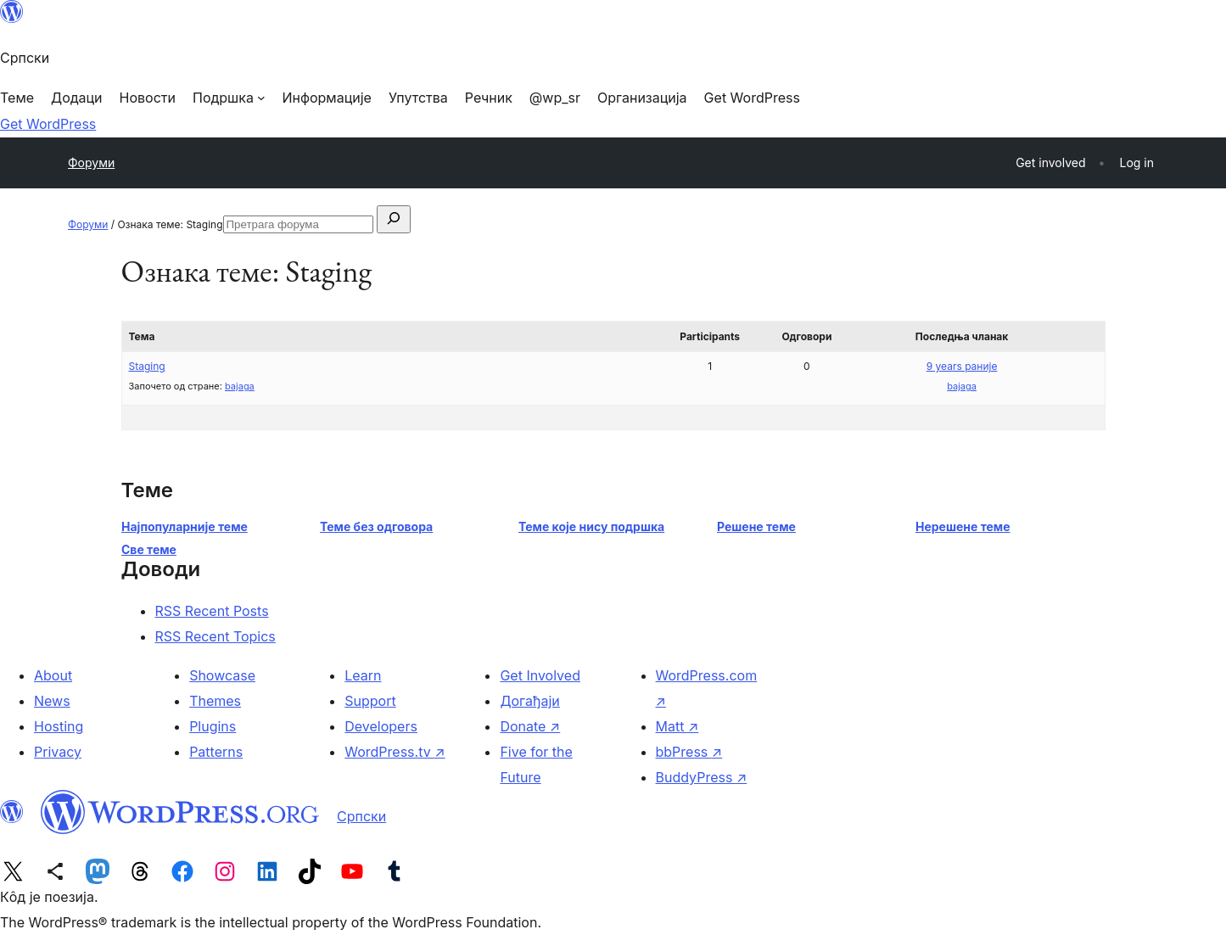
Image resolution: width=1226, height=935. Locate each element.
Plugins (212, 726)
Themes (215, 700)
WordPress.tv (394, 751)
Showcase (222, 675)
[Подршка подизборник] (229, 97)
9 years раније (962, 366)
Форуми (91, 162)
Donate (530, 726)
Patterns (216, 751)
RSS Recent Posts (212, 610)
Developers (380, 726)
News (52, 700)
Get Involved (540, 675)
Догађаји (529, 700)
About (53, 675)
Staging (147, 366)
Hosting (58, 726)
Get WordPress (48, 123)
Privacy (57, 751)
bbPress (689, 751)
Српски (361, 816)
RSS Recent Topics (215, 636)
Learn (362, 675)
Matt (677, 726)
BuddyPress (701, 777)
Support (369, 700)
